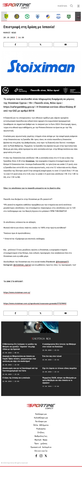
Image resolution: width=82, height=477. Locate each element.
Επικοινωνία (41, 451)
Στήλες (41, 432)
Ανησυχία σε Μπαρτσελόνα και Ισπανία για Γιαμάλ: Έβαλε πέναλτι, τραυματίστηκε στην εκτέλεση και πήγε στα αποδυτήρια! (19, 358)
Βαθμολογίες (41, 436)
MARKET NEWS (9, 32)
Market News (41, 440)
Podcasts (41, 429)
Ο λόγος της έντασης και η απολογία (16, 378)
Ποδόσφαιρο (41, 414)
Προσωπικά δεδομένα (41, 447)
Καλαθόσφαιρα (41, 418)
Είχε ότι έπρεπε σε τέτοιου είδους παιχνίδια (59, 368)
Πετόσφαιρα (41, 421)
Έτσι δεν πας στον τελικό (52, 356)
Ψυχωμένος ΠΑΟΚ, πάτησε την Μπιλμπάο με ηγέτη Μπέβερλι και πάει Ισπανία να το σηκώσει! (59, 380)
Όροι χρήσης (41, 443)
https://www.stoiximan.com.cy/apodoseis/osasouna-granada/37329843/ (35, 303)
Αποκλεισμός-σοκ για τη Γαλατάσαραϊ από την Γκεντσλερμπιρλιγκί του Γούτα (20, 369)
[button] (78, 16)
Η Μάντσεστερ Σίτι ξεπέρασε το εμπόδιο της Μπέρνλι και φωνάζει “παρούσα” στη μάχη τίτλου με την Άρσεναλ (20, 346)
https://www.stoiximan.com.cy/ (16, 292)
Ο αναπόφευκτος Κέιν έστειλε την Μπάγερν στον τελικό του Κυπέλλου (59, 345)
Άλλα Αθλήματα (41, 425)
